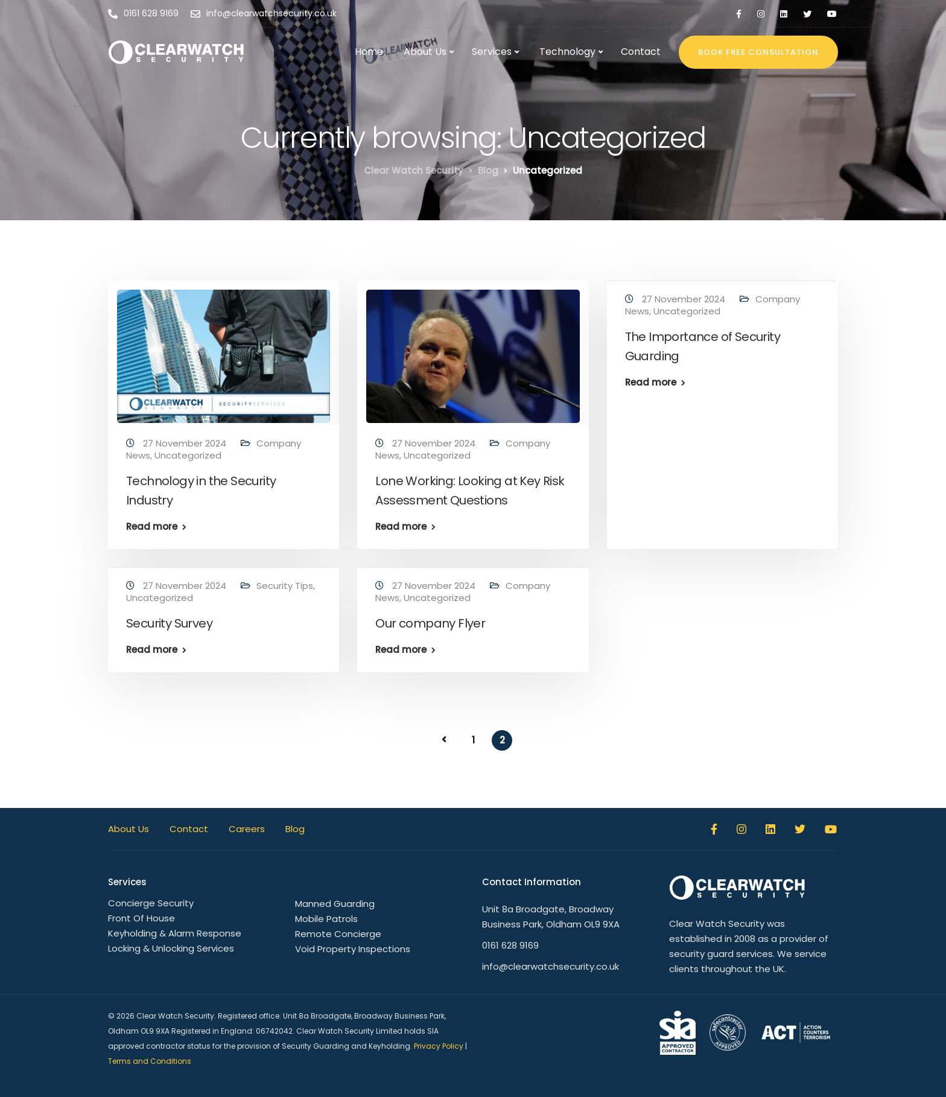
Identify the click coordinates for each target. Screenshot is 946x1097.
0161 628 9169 (510, 945)
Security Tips (284, 585)
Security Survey (169, 623)
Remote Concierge (338, 933)
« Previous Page (444, 740)
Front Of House (141, 918)
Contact (641, 52)
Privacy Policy (438, 1046)
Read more (151, 526)
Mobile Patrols (326, 918)
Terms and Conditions (149, 1061)
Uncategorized (187, 455)
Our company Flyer (430, 623)
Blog (295, 828)
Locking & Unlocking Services (171, 948)
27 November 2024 (186, 443)
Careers (247, 828)
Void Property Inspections (352, 949)
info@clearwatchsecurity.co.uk (550, 966)
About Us (425, 52)
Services (492, 52)
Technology (567, 52)
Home (369, 52)
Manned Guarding (335, 903)
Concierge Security (151, 903)
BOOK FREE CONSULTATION (758, 52)
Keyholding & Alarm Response (174, 933)
